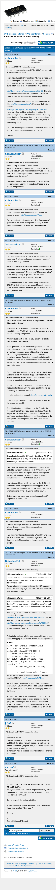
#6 (53, 435)
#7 (53, 509)
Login (22, 25)
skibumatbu (11, 58)
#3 (53, 196)
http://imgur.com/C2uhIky (41, 395)
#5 (53, 305)
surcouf (9, 767)
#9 (53, 719)
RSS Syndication (27, 866)
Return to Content (45, 864)
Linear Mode (49, 47)
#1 (53, 54)
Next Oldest (10, 833)
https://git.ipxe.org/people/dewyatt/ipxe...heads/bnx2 (28, 109)
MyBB (15, 871)
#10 (53, 763)
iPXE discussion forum (14, 34)
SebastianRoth (10, 147)
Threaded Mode (38, 47)
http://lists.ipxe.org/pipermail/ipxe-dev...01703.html (27, 623)
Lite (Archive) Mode (12, 866)
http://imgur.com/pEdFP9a (33, 678)
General (46, 34)
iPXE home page (21, 864)
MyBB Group (32, 871)
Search (14, 21)
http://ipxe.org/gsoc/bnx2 (20, 104)
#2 (53, 150)
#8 (53, 557)
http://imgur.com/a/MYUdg (31, 215)
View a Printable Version (16, 845)
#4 (53, 240)
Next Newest (22, 833)
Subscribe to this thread (16, 851)
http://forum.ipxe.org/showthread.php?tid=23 (25, 91)
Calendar (40, 21)
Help (51, 21)
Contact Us (9, 864)
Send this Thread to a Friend (18, 848)
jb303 (8, 723)
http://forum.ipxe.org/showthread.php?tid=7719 (26, 618)
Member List (27, 21)
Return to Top (32, 864)
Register (8, 27)
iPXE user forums (33, 34)
